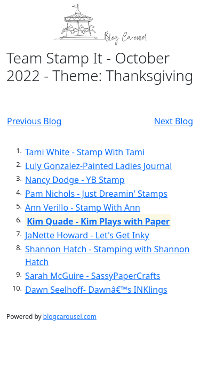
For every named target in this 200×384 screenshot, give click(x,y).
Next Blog (173, 121)
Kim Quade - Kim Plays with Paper (98, 221)
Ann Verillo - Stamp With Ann (82, 207)
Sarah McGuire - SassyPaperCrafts (92, 276)
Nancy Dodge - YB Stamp (75, 180)
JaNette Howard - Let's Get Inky (87, 235)
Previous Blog (34, 121)
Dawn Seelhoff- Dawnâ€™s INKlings (96, 289)
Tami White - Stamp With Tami (85, 152)
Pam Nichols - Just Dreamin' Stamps (96, 193)
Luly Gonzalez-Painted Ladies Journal (98, 166)
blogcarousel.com (70, 316)
